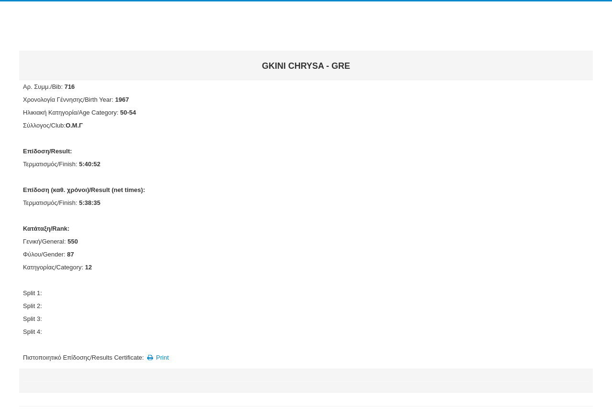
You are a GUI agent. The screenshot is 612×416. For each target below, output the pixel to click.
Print (157, 357)
